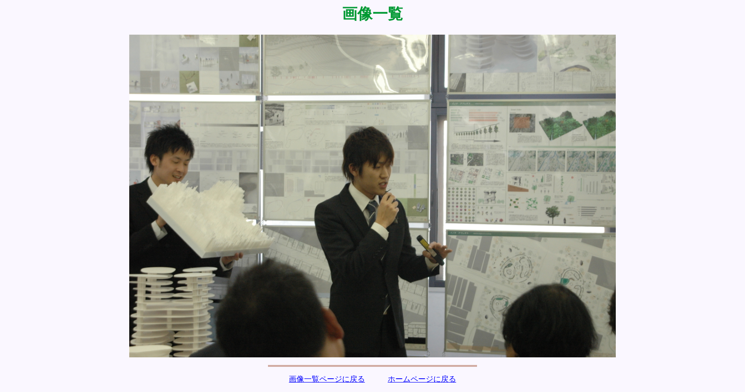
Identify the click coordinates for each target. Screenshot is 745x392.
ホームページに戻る (422, 379)
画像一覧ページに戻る (327, 379)
